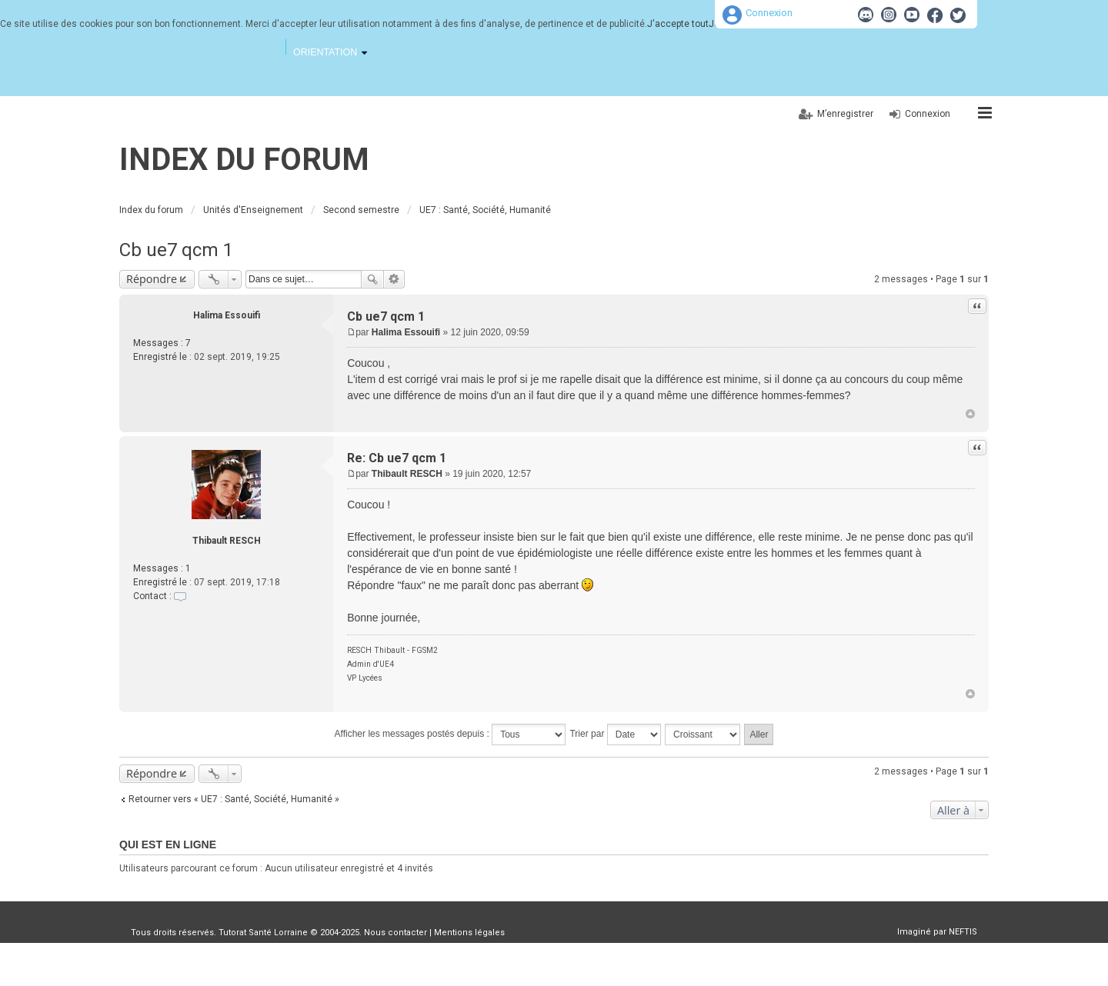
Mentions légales (469, 933)
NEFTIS (963, 932)
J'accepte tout (678, 23)
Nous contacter (395, 933)
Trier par (614, 734)
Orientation (325, 52)
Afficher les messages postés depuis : (450, 734)
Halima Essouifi (226, 315)
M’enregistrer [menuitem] (845, 113)
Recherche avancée (394, 279)
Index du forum (244, 160)
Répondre (151, 278)
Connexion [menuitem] (927, 113)
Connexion (769, 12)
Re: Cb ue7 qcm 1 (396, 458)
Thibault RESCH (226, 540)
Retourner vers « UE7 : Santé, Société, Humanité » (233, 799)
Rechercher (372, 279)
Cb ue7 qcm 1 (176, 250)
